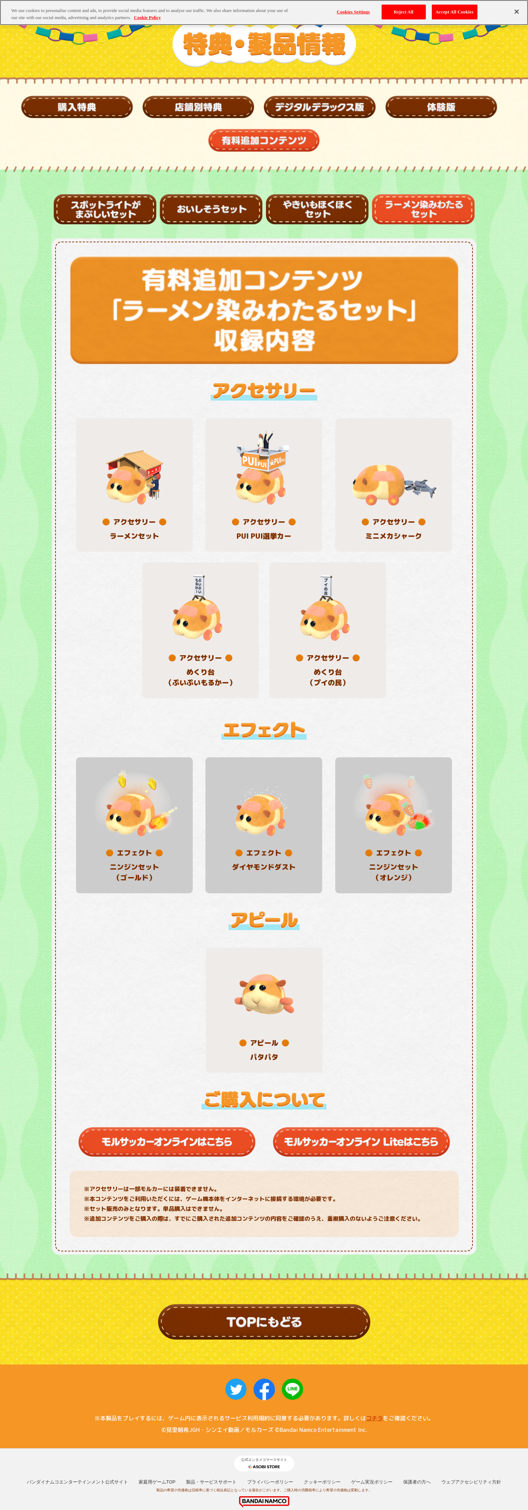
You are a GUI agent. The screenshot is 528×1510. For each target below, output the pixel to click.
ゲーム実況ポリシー (372, 1420)
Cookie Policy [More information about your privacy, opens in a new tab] (147, 17)
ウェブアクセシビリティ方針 (471, 1420)
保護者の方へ (417, 1420)
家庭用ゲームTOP (157, 1420)
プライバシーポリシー (270, 1420)
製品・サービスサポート (211, 1420)
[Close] (516, 11)
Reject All (403, 11)
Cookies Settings (353, 11)
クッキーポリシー (322, 1420)
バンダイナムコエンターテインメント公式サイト (77, 1420)
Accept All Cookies (455, 11)
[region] (264, 12)
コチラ (374, 1356)
